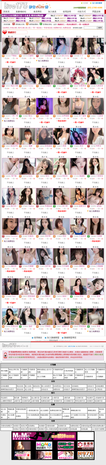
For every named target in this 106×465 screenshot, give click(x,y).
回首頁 (6, 12)
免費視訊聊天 (46, 401)
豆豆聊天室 (79, 398)
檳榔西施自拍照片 (7, 389)
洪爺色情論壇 (53, 340)
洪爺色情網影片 (6, 426)
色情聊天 (90, 401)
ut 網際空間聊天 (6, 401)
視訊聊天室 (98, 401)
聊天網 (16, 398)
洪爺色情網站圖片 (98, 426)
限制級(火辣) (20, 24)
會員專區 (37, 12)
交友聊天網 (26, 401)
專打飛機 (4, 371)
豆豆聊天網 (45, 398)
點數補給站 (21, 12)
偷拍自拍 (36, 386)
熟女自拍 (20, 386)
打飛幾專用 (89, 377)
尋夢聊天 (25, 398)
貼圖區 (18, 416)
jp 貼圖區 (66, 416)
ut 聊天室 (55, 398)
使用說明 (67, 12)
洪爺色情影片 (33, 429)
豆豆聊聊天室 (69, 401)
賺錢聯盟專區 (70, 338)
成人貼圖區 (44, 410)
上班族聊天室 (99, 398)
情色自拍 (20, 389)
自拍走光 (44, 389)
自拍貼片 (67, 389)
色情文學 (24, 426)
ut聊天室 (17, 401)
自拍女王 (90, 386)
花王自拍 (67, 386)
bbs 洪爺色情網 (51, 429)
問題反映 (96, 12)
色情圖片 (42, 426)
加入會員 (52, 12)
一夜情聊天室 (57, 401)
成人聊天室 (35, 398)
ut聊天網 (67, 398)
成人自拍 (28, 389)
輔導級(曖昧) (34, 24)
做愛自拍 (56, 389)
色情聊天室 (62, 426)
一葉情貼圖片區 (33, 410)
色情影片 (16, 426)
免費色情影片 (75, 426)
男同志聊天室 (80, 401)
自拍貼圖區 (5, 386)
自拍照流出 (57, 386)
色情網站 (31, 426)
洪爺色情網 (50, 426)
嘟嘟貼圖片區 (76, 410)
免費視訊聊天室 (55, 410)
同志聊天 (4, 398)
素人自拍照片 (46, 386)
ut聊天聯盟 (35, 401)
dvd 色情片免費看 (98, 429)
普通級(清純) (47, 24)
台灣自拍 (99, 389)
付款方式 (82, 12)
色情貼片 (16, 429)
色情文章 (24, 429)
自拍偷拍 (75, 386)
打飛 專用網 (68, 371)
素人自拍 (28, 386)
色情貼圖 (73, 429)
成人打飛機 (41, 377)
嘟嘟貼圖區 (92, 410)
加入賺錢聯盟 (53, 338)
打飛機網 (100, 377)
